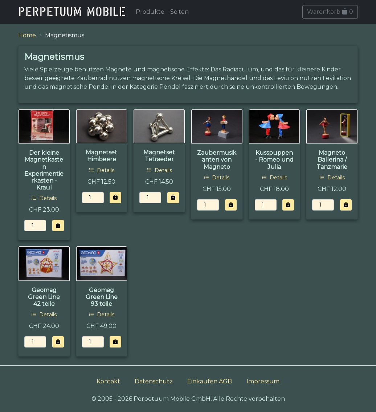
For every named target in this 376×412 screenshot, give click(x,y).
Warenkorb (330, 11)
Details (44, 198)
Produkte (150, 11)
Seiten (179, 11)
